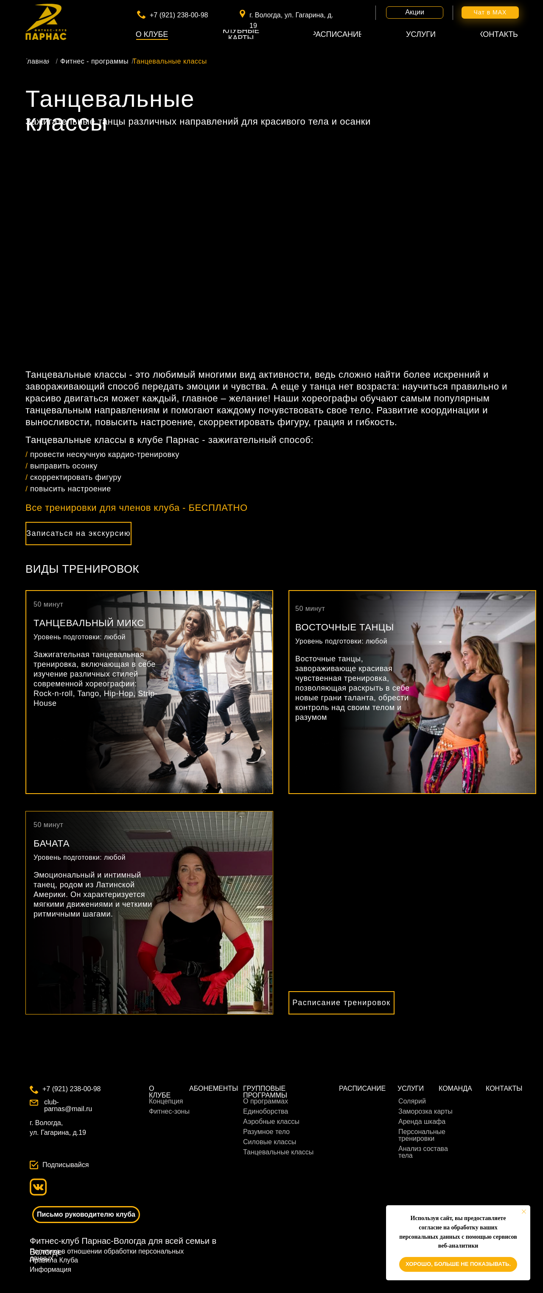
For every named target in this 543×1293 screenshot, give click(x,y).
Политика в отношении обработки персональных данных (107, 1255)
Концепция (166, 1101)
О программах (265, 1101)
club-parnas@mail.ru (68, 1105)
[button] (78, 533)
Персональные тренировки (421, 1135)
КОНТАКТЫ (504, 1088)
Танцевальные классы (278, 1152)
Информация (50, 1269)
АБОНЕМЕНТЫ (213, 1088)
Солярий (412, 1101)
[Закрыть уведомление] (524, 1211)
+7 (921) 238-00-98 (179, 15)
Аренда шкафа (421, 1121)
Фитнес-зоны (169, 1111)
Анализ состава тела (423, 1152)
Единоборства (265, 1111)
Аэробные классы (271, 1121)
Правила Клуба (54, 1260)
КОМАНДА (455, 1088)
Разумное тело (266, 1131)
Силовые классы (269, 1141)
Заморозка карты (425, 1111)
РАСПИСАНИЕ (362, 1088)
